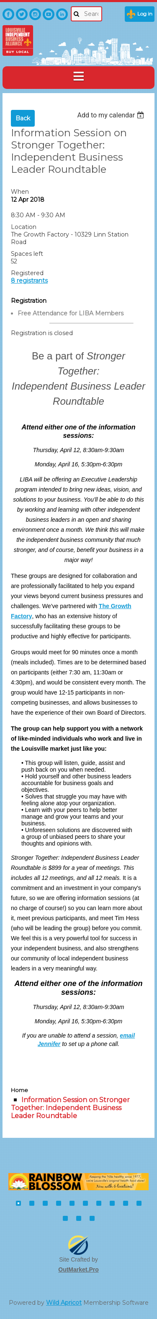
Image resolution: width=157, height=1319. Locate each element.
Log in (144, 13)
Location (23, 227)
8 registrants (29, 280)
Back (22, 118)
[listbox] (111, 115)
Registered (27, 273)
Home (19, 1090)
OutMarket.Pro (78, 1269)
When (20, 191)
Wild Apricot (64, 1302)
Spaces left (27, 254)
